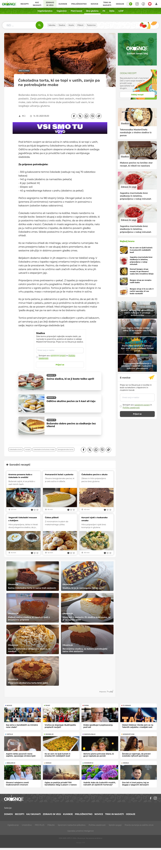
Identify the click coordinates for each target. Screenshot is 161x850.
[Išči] (39, 25)
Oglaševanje (13, 825)
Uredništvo (27, 825)
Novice (94, 4)
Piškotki (51, 825)
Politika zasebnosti (97, 825)
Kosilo (71, 25)
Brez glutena (92, 11)
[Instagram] (155, 798)
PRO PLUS (39, 825)
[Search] (137, 3)
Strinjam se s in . (57, 356)
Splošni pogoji (115, 825)
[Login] (156, 4)
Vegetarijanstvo (44, 11)
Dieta (111, 11)
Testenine (91, 25)
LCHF (121, 11)
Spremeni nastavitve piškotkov (71, 825)
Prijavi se (60, 365)
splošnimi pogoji (58, 355)
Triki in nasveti (107, 3)
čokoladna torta (15, 449)
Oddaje (120, 4)
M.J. (24, 116)
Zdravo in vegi (50, 3)
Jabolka (51, 25)
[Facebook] (73, 116)
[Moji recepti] (150, 4)
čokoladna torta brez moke (44, 449)
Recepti (25, 4)
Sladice (62, 25)
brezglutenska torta (65, 449)
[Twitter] (80, 116)
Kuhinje (63, 4)
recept (27, 449)
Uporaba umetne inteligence (80, 831)
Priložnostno (79, 4)
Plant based (76, 11)
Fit (104, 11)
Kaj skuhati (37, 3)
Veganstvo (62, 11)
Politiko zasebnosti (131, 407)
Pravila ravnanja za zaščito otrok (139, 825)
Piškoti (80, 25)
